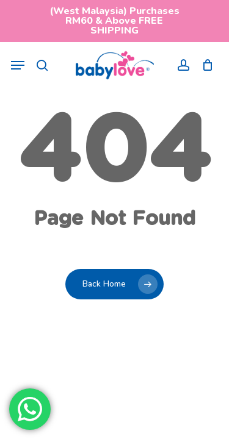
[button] (17, 65)
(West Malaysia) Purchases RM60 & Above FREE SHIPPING (114, 20)
